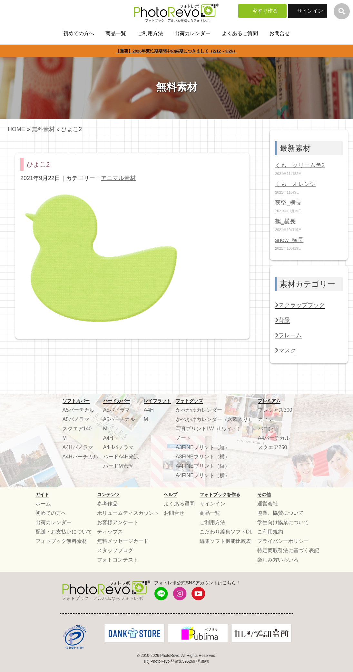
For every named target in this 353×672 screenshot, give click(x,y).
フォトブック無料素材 (61, 541)
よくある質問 (179, 503)
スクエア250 (272, 447)
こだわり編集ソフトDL (226, 531)
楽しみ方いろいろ (278, 559)
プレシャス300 (275, 410)
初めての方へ (78, 33)
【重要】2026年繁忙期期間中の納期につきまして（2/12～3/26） (176, 51)
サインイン (310, 11)
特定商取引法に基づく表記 (288, 550)
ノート (183, 438)
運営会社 (267, 503)
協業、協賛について (280, 513)
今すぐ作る (265, 11)
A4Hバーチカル (80, 456)
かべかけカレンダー (199, 410)
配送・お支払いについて (63, 531)
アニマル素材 (118, 178)
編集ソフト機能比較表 (225, 541)
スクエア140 (77, 428)
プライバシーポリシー (283, 541)
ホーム (43, 503)
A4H (108, 438)
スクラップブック (300, 305)
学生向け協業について (283, 522)
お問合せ (279, 33)
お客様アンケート (117, 522)
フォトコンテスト (117, 559)
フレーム (288, 335)
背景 (282, 320)
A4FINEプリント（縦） (203, 466)
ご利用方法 (150, 33)
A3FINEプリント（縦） (203, 447)
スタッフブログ (115, 550)
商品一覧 (115, 33)
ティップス (110, 531)
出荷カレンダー (192, 33)
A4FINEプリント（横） (203, 475)
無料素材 (43, 129)
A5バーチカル (79, 410)
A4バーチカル (274, 438)
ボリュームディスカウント (128, 513)
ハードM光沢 (118, 466)
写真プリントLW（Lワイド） (209, 428)
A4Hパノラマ (78, 447)
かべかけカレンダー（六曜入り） (214, 419)
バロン (265, 428)
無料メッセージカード (123, 541)
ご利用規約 (270, 531)
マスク (285, 350)
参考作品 (107, 503)
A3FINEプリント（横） (203, 456)
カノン (265, 419)
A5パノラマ (76, 419)
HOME (16, 129)
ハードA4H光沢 (121, 456)
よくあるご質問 (240, 33)
